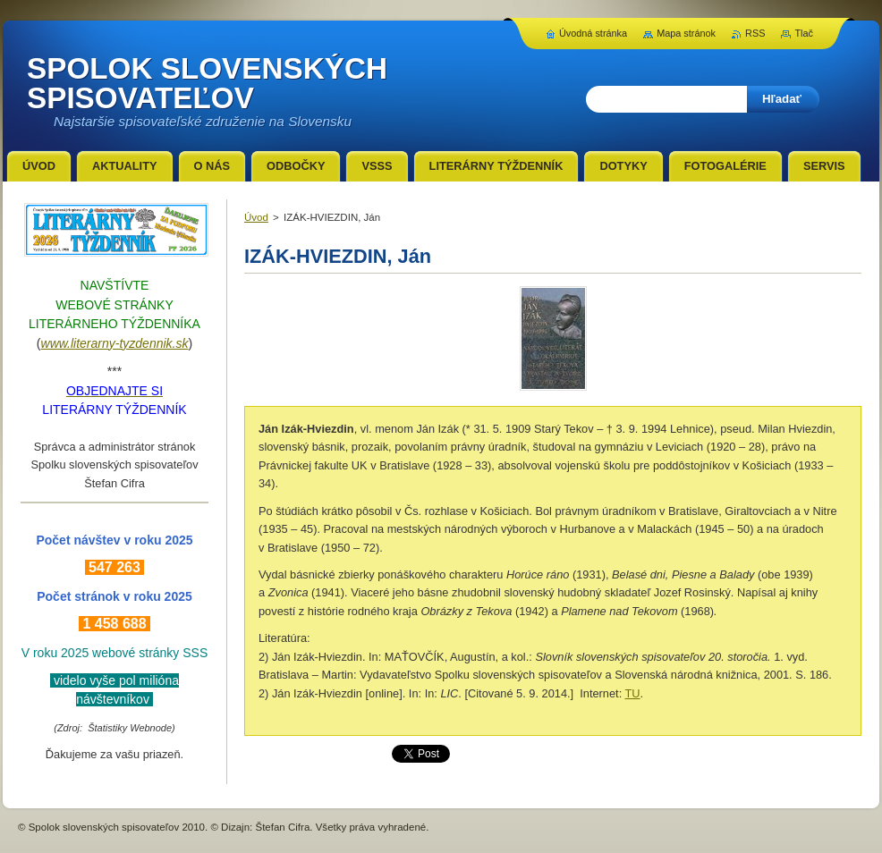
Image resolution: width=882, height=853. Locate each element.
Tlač (803, 33)
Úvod (256, 217)
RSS (755, 33)
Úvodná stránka (593, 33)
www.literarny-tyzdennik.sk (115, 343)
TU (632, 693)
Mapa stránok (686, 33)
